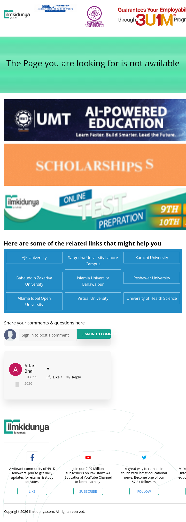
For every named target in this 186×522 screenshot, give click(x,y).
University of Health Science (152, 298)
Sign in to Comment (96, 334)
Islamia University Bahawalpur (93, 281)
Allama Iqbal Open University (34, 301)
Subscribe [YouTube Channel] (88, 491)
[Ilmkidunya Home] (17, 14)
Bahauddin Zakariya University (34, 281)
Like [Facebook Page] (32, 491)
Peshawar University (151, 278)
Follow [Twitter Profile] (144, 491)
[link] (55, 8)
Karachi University (152, 257)
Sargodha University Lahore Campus (93, 261)
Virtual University (93, 298)
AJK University (34, 257)
